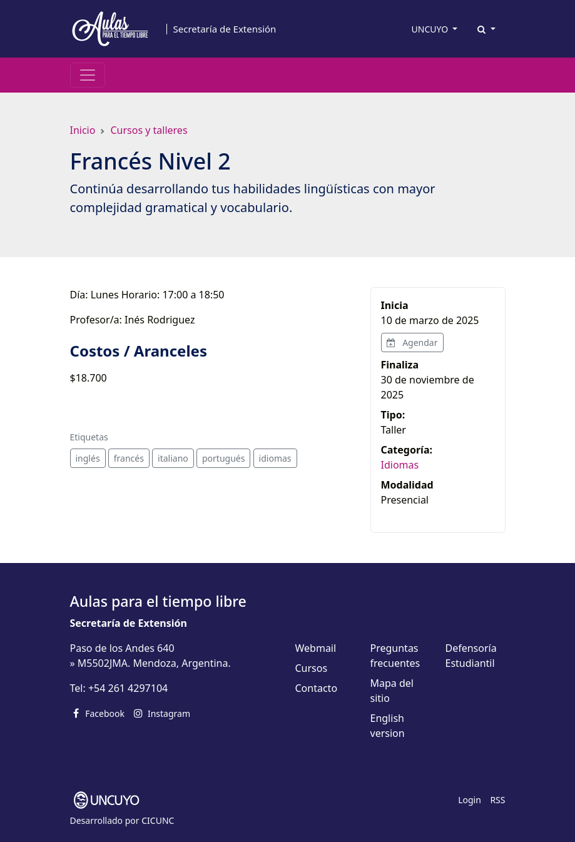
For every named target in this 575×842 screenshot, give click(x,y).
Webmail (316, 648)
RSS (497, 800)
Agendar (412, 342)
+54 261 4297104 (128, 688)
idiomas (275, 458)
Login (469, 800)
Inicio (83, 130)
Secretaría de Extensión (225, 29)
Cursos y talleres (148, 130)
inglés (88, 458)
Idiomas (400, 465)
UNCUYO (431, 29)
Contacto (316, 688)
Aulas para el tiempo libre (158, 601)
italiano (173, 458)
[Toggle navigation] (87, 75)
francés (129, 458)
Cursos (311, 668)
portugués (223, 458)
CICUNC (157, 820)
